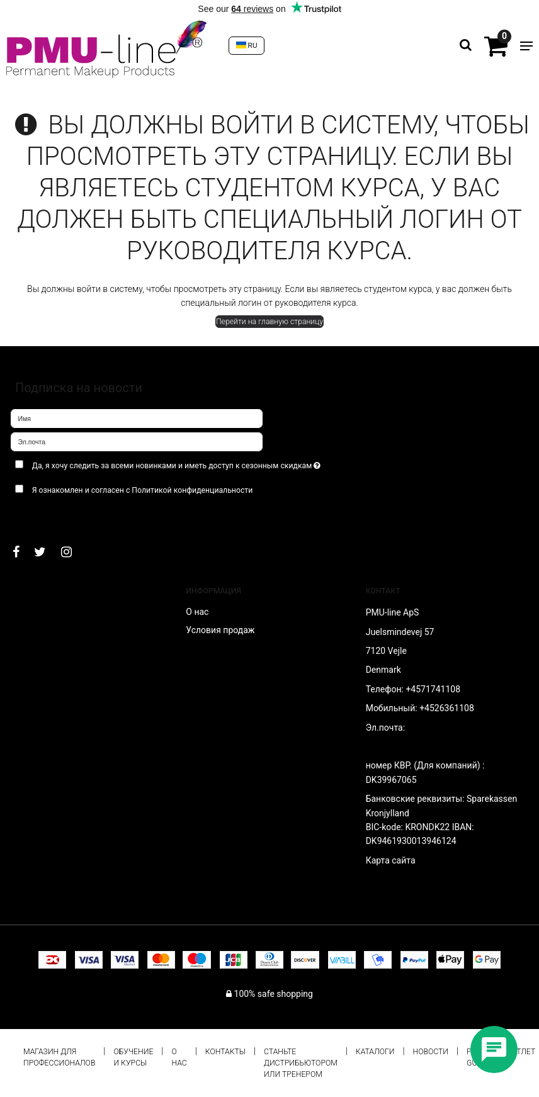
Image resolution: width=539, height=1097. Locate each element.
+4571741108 (433, 689)
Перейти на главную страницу (269, 321)
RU (247, 45)
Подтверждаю (49, 515)
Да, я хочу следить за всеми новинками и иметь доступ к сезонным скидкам (207, 463)
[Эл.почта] (137, 441)
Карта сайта (391, 860)
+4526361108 (446, 708)
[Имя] (137, 418)
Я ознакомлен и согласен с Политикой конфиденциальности (142, 490)
